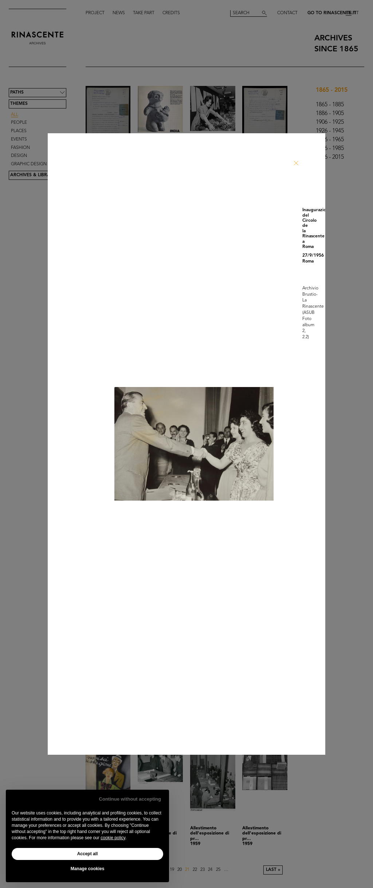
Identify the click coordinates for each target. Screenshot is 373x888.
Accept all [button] (87, 853)
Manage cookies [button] (88, 868)
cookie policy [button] (113, 837)
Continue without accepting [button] (130, 799)
